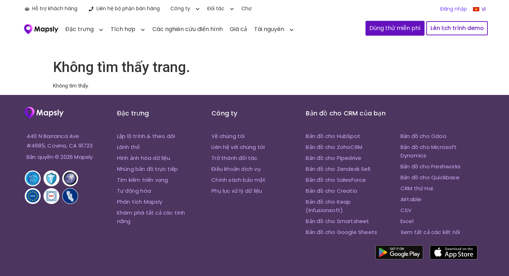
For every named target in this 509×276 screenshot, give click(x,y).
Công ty (180, 8)
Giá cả (238, 29)
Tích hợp (123, 29)
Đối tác (215, 8)
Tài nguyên (269, 29)
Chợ (246, 8)
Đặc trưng (79, 29)
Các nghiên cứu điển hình (187, 29)
